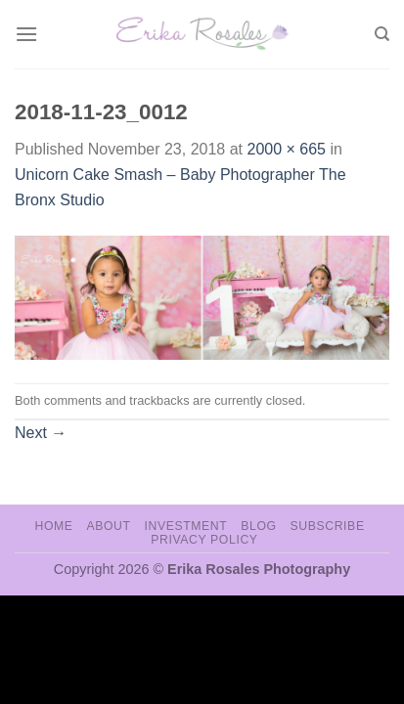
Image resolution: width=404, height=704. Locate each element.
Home (53, 526)
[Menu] (26, 34)
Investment (185, 526)
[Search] (382, 34)
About (108, 526)
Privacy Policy (204, 540)
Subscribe (327, 526)
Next (41, 432)
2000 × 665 (286, 149)
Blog (258, 526)
